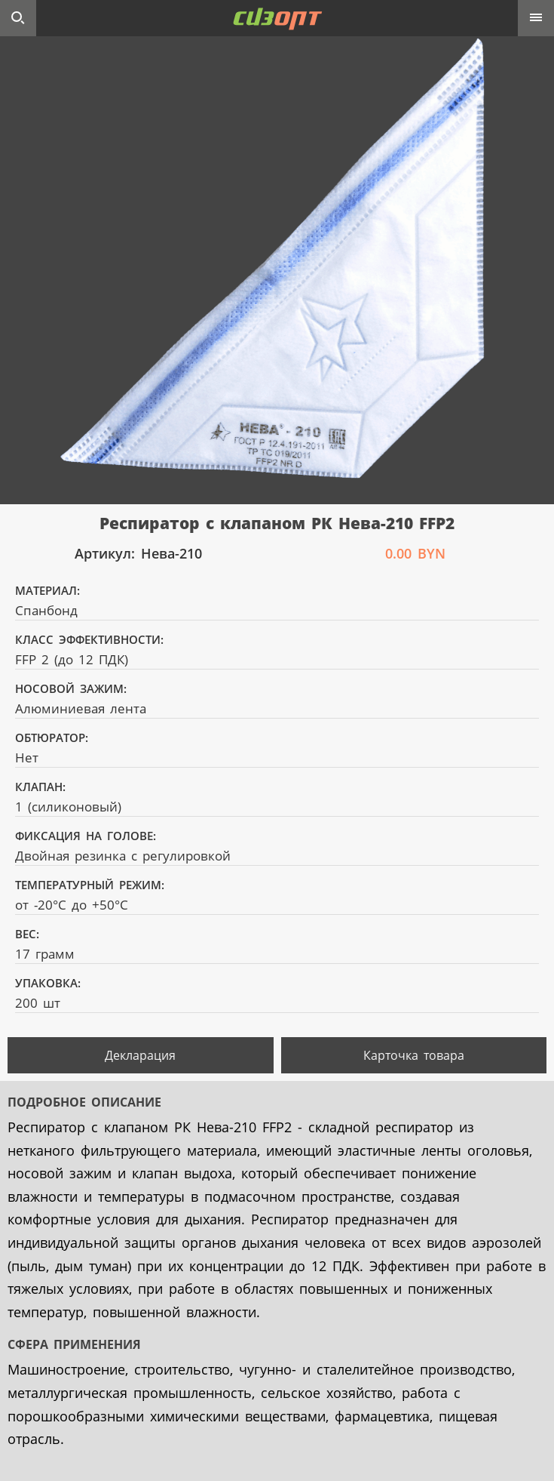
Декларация (140, 1055)
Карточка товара (413, 1055)
